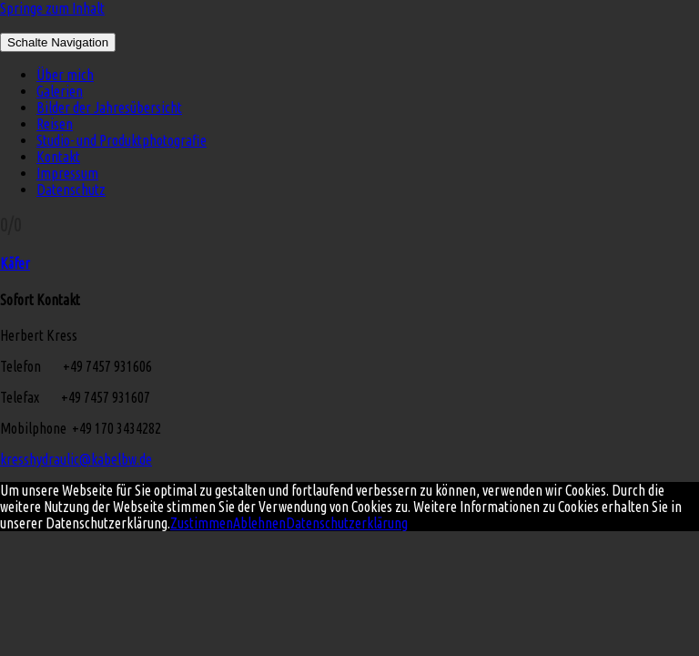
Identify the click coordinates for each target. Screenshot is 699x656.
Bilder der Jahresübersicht (109, 107)
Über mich (65, 75)
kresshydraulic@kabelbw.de (76, 459)
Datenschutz (71, 189)
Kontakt (58, 157)
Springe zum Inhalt (52, 8)
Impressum (67, 173)
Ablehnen (259, 523)
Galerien (59, 91)
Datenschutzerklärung (347, 523)
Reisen (54, 124)
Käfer (15, 263)
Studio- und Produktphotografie (121, 140)
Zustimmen (201, 523)
